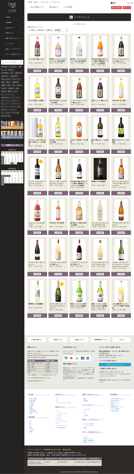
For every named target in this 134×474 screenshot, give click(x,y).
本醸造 (31, 409)
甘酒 (85, 428)
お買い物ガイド (54, 7)
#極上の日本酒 (5, 79)
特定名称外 (33, 411)
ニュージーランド (62, 425)
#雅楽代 (9, 91)
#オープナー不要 (15, 106)
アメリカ (59, 419)
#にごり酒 (4, 70)
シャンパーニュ (62, 413)
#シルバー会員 (5, 113)
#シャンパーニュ (15, 97)
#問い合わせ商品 (6, 116)
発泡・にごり (33, 413)
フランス (59, 411)
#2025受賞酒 (4, 73)
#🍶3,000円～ (18, 73)
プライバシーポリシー (34, 449)
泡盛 (30, 431)
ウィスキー (87, 409)
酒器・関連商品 (88, 440)
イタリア (59, 415)
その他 (31, 429)
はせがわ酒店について (37, 7)
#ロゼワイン (15, 100)
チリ (57, 423)
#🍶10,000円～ (15, 76)
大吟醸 (31, 405)
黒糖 (30, 427)
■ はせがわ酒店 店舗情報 (107, 357)
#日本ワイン (4, 110)
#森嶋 (8, 85)
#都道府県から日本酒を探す (9, 67)
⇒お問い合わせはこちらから (115, 364)
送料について (115, 403)
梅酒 (85, 399)
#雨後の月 (4, 88)
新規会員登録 (116, 7)
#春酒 (19, 67)
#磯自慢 (3, 85)
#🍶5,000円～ (5, 76)
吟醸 (30, 407)
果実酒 (86, 401)
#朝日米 (8, 82)
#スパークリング (6, 100)
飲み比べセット (88, 438)
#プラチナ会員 (15, 113)
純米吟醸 (32, 401)
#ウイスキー (13, 110)
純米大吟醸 (33, 399)
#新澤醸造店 (15, 82)
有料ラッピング (88, 442)
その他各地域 (60, 427)
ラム (85, 413)
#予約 (11, 73)
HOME (30, 2)
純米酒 (31, 403)
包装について (115, 405)
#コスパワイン (5, 106)
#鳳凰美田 (11, 88)
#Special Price (5, 97)
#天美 (13, 85)
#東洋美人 (19, 85)
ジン (85, 411)
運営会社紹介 (67, 449)
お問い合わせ (115, 411)
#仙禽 (17, 88)
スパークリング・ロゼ (63, 403)
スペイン (59, 417)
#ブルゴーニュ (16, 103)
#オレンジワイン (6, 103)
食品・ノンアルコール (41, 2)
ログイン (127, 7)
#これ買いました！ (16, 79)
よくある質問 (68, 7)
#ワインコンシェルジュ (7, 94)
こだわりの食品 (88, 424)
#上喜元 (15, 91)
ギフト (86, 436)
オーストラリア (61, 421)
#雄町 (2, 82)
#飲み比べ (11, 70)
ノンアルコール (55, 2)
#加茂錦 (3, 91)
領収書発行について (117, 407)
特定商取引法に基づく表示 (52, 449)
